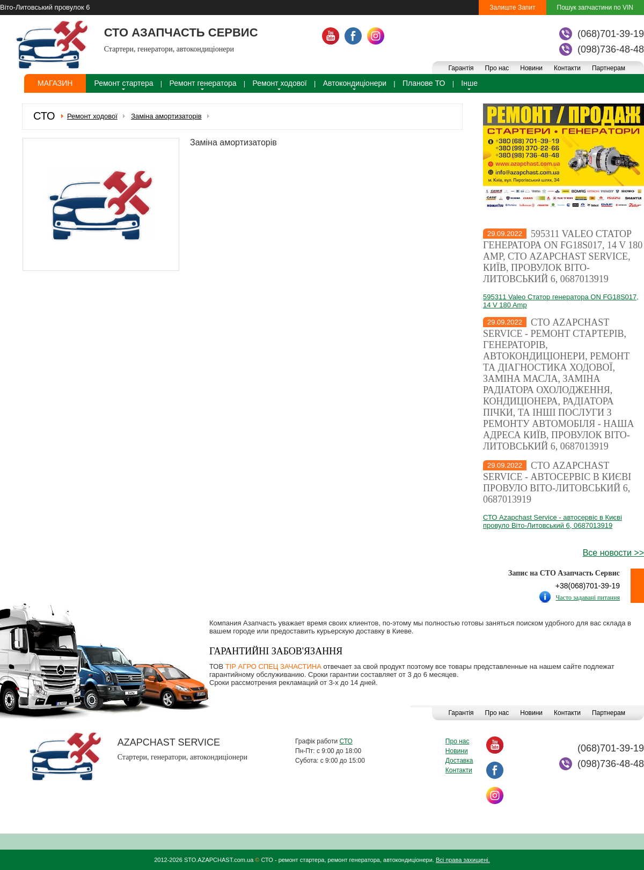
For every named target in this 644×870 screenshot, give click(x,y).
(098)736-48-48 (610, 49)
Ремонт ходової (280, 83)
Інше (469, 83)
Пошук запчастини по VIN (595, 7)
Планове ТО (423, 83)
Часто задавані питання (587, 597)
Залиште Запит (512, 7)
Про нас (497, 68)
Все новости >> (613, 552)
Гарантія (460, 68)
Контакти (567, 68)
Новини (531, 68)
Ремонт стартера (123, 83)
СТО (345, 741)
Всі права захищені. (463, 860)
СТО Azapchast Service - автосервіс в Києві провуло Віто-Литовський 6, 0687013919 (557, 482)
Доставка (459, 760)
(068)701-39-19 (610, 33)
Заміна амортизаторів (166, 116)
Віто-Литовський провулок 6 (45, 7)
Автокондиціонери (354, 83)
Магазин (55, 83)
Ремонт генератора (203, 83)
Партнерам (608, 68)
